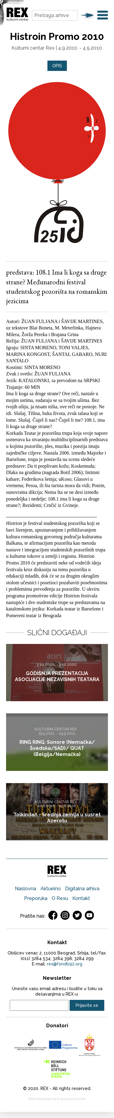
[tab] (57, 66)
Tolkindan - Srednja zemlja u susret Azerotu (57, 818)
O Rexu (60, 898)
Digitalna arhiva (82, 888)
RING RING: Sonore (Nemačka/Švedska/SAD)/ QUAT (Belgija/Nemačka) (57, 748)
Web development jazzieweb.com (57, 1099)
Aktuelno (50, 888)
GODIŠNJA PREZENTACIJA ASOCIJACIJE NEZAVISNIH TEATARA (57, 677)
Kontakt (81, 898)
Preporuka (35, 898)
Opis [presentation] (57, 65)
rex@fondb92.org (64, 964)
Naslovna (25, 888)
